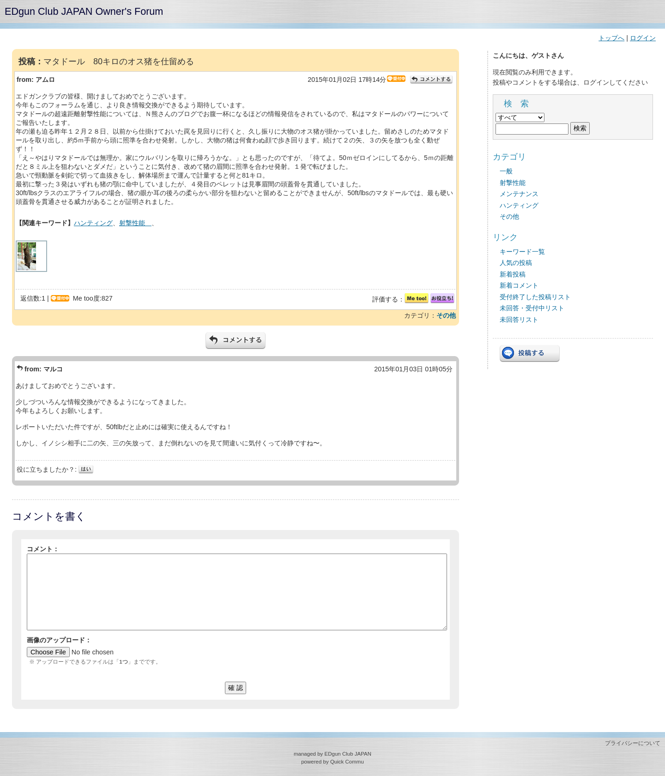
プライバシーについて (632, 743)
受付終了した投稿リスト (535, 297)
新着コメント (519, 285)
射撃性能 (135, 223)
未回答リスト (519, 319)
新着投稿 (513, 274)
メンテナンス (519, 193)
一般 (506, 171)
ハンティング (93, 223)
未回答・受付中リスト (532, 308)
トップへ (611, 38)
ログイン (643, 38)
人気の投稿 (516, 262)
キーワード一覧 (522, 251)
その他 (446, 315)
